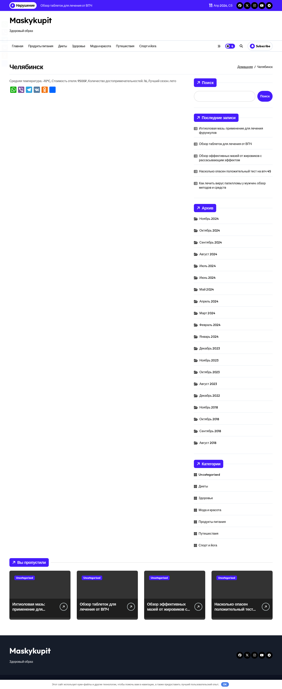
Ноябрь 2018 (208, 407)
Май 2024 (206, 289)
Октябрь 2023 (209, 372)
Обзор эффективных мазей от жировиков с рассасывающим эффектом (230, 158)
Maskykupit (30, 20)
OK (225, 684)
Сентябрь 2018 (210, 431)
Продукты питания (40, 46)
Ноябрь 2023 (209, 360)
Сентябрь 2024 (210, 242)
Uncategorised (209, 474)
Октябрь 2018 (209, 419)
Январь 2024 (209, 337)
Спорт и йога (147, 46)
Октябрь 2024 (209, 230)
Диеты (62, 46)
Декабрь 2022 (209, 395)
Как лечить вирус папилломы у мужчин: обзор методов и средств (232, 185)
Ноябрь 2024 (209, 219)
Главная (17, 46)
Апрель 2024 (208, 301)
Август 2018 (207, 443)
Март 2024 (207, 313)
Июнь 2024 (207, 278)
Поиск (205, 82)
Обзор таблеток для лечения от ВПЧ (225, 144)
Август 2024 (208, 254)
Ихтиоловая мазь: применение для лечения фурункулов (231, 130)
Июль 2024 (207, 266)
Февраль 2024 (210, 325)
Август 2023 (208, 384)
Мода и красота (100, 46)
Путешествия (125, 46)
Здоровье (78, 46)
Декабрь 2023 (209, 348)
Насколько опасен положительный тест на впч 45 (235, 171)
